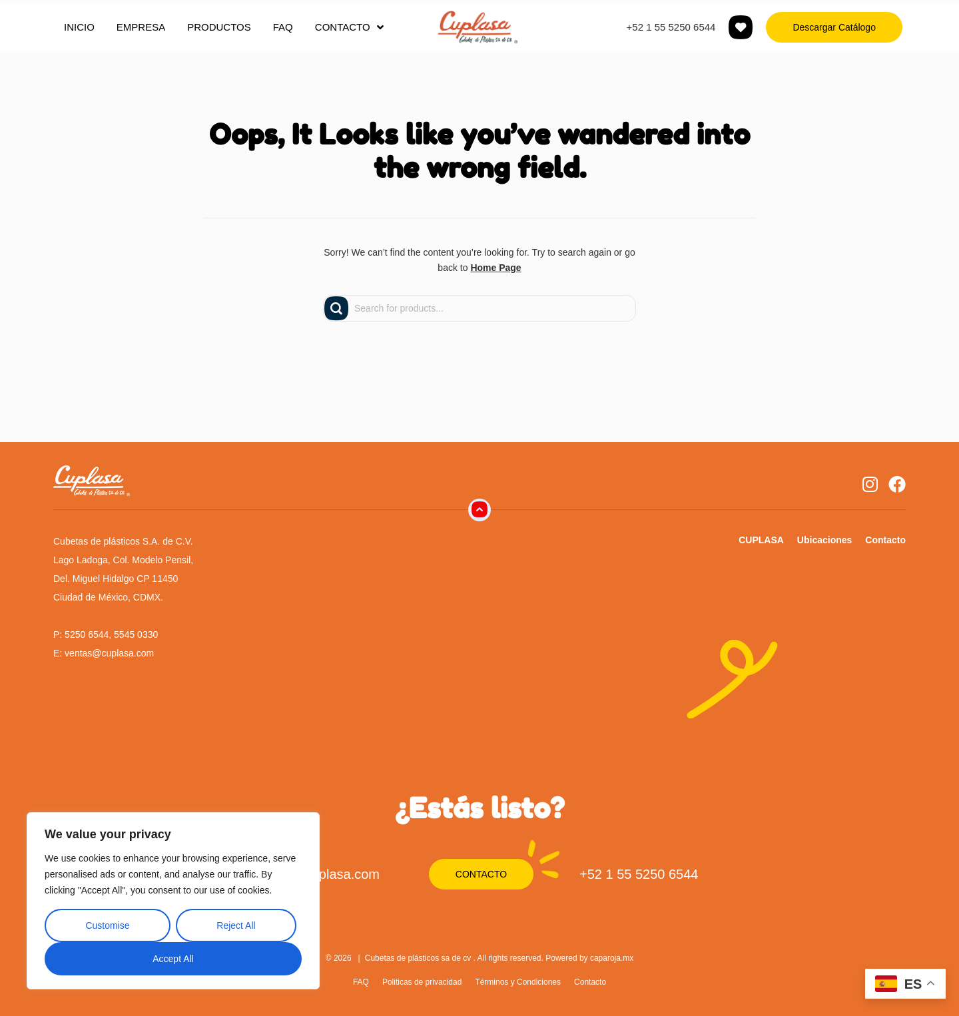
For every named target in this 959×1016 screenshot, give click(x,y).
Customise (107, 925)
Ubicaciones (824, 540)
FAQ (283, 27)
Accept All (173, 958)
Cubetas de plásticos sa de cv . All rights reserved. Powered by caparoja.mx (499, 958)
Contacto (885, 540)
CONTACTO (349, 27)
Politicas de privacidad (422, 982)
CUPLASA (761, 540)
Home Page (495, 267)
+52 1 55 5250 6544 (671, 27)
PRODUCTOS (219, 27)
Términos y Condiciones (518, 982)
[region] (173, 900)
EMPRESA (141, 27)
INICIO (79, 27)
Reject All (235, 925)
